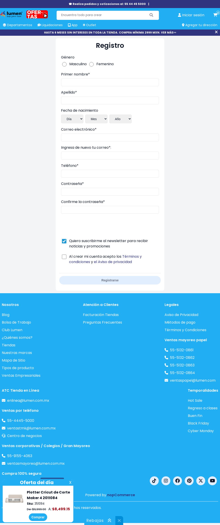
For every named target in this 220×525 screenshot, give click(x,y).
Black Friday (198, 423)
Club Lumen (12, 330)
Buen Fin (195, 415)
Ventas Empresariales (21, 375)
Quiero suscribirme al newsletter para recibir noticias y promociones (108, 243)
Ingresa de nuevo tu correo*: (86, 147)
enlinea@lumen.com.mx (28, 400)
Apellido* (69, 92)
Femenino (105, 64)
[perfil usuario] (191, 15)
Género (67, 57)
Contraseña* (72, 183)
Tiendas (8, 345)
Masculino (78, 64)
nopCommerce (121, 495)
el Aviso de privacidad (113, 261)
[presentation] (95, 226)
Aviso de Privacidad (181, 314)
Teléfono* (69, 165)
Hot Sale (195, 400)
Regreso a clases (203, 408)
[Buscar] (151, 15)
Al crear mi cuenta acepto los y (105, 259)
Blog (5, 314)
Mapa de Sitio (13, 360)
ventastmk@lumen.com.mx (31, 428)
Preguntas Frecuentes (102, 322)
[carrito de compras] (215, 15)
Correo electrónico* (79, 129)
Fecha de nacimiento (79, 110)
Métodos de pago (180, 322)
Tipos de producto (18, 367)
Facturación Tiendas (101, 314)
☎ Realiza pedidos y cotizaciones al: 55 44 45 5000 (107, 4)
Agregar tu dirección (199, 25)
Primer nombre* (75, 74)
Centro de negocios (24, 435)
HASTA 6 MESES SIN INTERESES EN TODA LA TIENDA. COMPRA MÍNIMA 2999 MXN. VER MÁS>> (110, 32)
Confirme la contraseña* (83, 201)
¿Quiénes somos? (17, 337)
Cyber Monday (201, 430)
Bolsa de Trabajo (16, 322)
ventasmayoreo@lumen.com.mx (36, 463)
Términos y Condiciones (185, 330)
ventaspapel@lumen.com (193, 380)
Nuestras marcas (17, 352)
